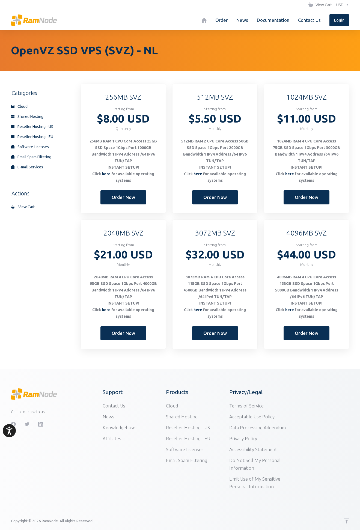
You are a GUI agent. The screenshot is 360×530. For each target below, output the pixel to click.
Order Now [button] (123, 197)
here (106, 174)
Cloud (19, 106)
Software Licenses (30, 147)
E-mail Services (27, 167)
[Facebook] (13, 424)
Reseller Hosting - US (32, 126)
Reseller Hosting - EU (32, 137)
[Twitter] (27, 424)
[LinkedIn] (40, 424)
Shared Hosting (27, 116)
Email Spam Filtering (31, 157)
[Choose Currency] (341, 5)
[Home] (204, 20)
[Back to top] (346, 521)
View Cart (23, 207)
